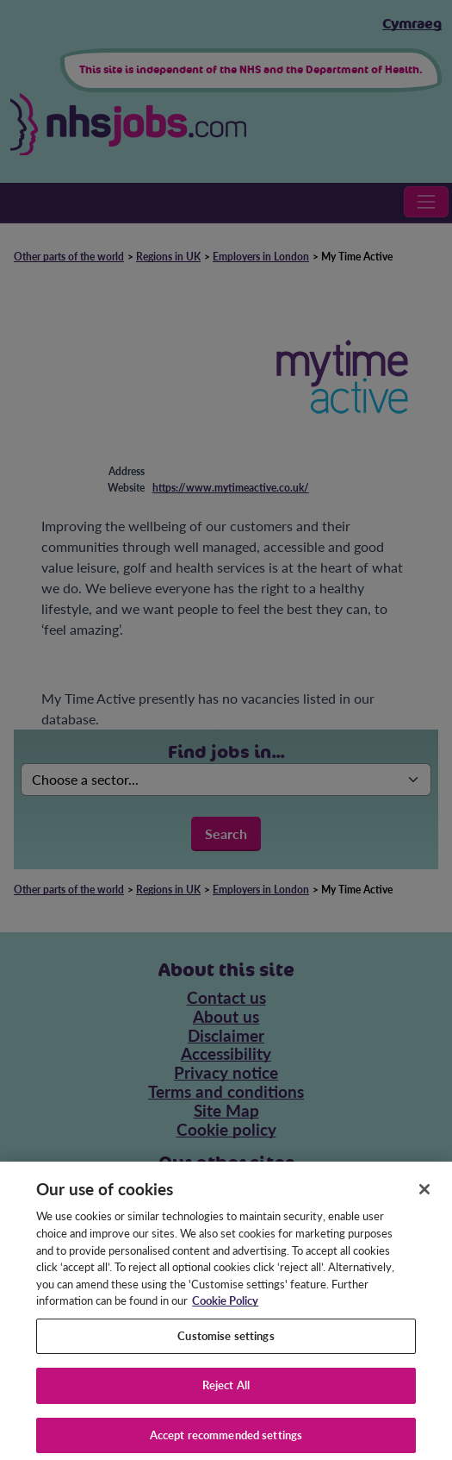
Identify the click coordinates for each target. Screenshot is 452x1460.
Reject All (226, 1393)
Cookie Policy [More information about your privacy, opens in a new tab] (225, 1308)
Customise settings (225, 1343)
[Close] (424, 1196)
